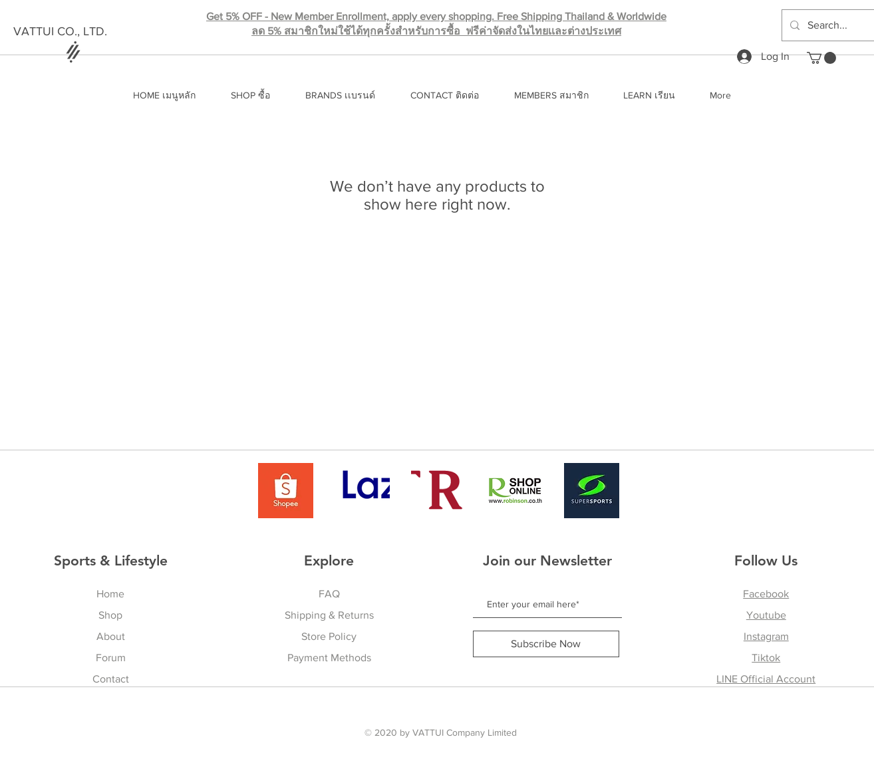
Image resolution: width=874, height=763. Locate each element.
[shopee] (285, 490)
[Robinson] (515, 490)
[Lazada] (362, 490)
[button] (821, 58)
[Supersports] (591, 490)
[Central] (438, 490)
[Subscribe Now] (546, 644)
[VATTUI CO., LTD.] (88, 32)
